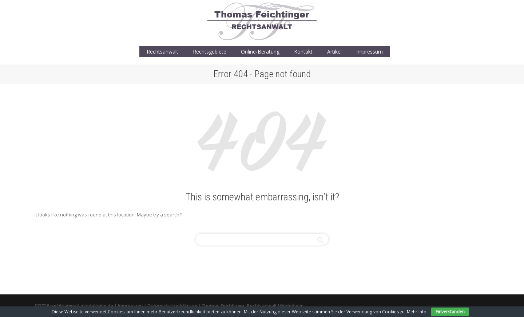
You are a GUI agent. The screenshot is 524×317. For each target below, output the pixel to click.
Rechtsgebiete (209, 51)
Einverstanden (450, 312)
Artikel (334, 51)
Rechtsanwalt (162, 51)
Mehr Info (416, 312)
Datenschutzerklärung (172, 305)
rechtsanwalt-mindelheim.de (81, 305)
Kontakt (303, 51)
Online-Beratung (260, 51)
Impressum (369, 51)
